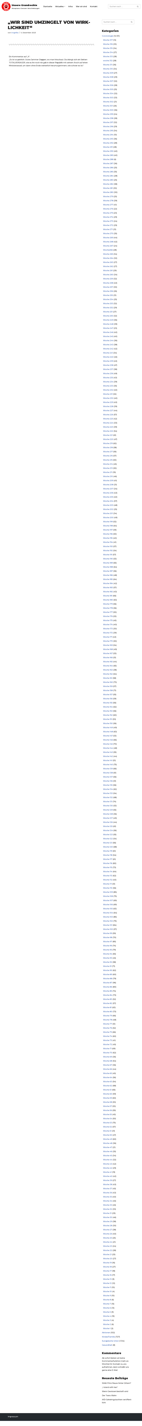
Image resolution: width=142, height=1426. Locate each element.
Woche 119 (107, 854)
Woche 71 (107, 1052)
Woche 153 (108, 714)
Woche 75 (107, 1036)
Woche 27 (107, 1234)
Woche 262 (108, 267)
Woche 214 (108, 466)
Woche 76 (107, 1032)
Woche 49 (107, 1143)
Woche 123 (108, 838)
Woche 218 (108, 449)
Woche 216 (108, 457)
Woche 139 (108, 771)
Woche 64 (107, 1081)
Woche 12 (107, 1288)
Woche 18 (107, 1271)
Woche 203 (108, 507)
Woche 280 (108, 193)
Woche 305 (108, 90)
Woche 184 (108, 585)
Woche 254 (108, 300)
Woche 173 (108, 631)
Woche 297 (108, 123)
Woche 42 (107, 1172)
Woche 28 (107, 1230)
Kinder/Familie (108, 1342)
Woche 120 (108, 850)
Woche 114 (107, 875)
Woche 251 (108, 313)
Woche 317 (108, 40)
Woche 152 (108, 718)
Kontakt (93, 6)
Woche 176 (108, 618)
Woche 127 (108, 821)
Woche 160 (108, 685)
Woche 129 (108, 813)
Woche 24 (107, 1247)
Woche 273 (108, 222)
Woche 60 (107, 1098)
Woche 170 (108, 643)
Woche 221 (108, 437)
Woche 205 (108, 499)
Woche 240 (108, 358)
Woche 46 (107, 1156)
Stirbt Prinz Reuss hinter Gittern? (116, 1388)
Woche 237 (108, 371)
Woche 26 (107, 1238)
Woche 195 (108, 540)
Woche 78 (107, 1024)
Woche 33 (107, 1209)
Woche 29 (107, 1226)
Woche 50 (107, 1139)
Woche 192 (108, 552)
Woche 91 (107, 970)
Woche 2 (107, 1329)
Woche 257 (108, 288)
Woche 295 (108, 131)
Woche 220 (108, 441)
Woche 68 (107, 1065)
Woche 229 (108, 404)
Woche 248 (108, 325)
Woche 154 (108, 709)
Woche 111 (107, 887)
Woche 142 (108, 759)
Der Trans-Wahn (109, 1401)
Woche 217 (108, 453)
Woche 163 (108, 672)
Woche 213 (108, 470)
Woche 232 (108, 391)
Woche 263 (108, 263)
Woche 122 (108, 842)
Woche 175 (108, 623)
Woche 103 (108, 920)
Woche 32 (107, 1214)
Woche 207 (108, 490)
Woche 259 (108, 280)
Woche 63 (107, 1085)
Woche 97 (107, 945)
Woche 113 (107, 879)
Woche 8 (107, 1304)
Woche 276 (108, 209)
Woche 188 (108, 569)
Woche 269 (108, 238)
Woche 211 (107, 474)
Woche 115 (107, 871)
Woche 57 (107, 1110)
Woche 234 (108, 383)
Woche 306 (108, 85)
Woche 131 (107, 805)
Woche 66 (107, 1073)
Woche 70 (107, 1057)
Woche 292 (108, 143)
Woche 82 (107, 1007)
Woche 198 (108, 528)
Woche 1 (106, 1333)
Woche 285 (108, 172)
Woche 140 (108, 767)
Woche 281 (108, 189)
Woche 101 (107, 928)
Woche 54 (107, 1123)
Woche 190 (108, 561)
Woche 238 (108, 366)
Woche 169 (108, 647)
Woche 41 (107, 1176)
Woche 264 (108, 259)
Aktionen (106, 1338)
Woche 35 (107, 1201)
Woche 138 (108, 776)
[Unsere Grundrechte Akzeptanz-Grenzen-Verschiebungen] (20, 6)
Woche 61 (107, 1094)
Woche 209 (108, 482)
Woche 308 (108, 77)
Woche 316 (108, 44)
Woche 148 (108, 734)
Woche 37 (107, 1193)
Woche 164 (108, 668)
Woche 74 (107, 1040)
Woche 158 (108, 693)
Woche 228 (108, 408)
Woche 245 (108, 337)
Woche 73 (107, 1044)
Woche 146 (108, 743)
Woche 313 (108, 57)
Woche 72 (107, 1048)
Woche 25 (107, 1243)
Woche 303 (108, 98)
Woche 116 (107, 866)
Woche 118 (107, 858)
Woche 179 (108, 606)
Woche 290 (108, 152)
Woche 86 (107, 990)
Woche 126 (108, 825)
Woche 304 (108, 94)
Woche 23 (107, 1251)
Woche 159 (108, 689)
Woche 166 (108, 660)
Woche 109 (108, 895)
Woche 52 (107, 1131)
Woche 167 (108, 656)
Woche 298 (108, 119)
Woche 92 (107, 966)
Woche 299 (108, 114)
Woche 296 (108, 127)
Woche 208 (108, 486)
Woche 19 (107, 1267)
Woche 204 (108, 503)
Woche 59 (107, 1102)
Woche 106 (108, 908)
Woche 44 (107, 1164)
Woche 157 (108, 697)
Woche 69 (107, 1061)
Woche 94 (107, 957)
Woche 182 (108, 594)
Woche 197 (108, 532)
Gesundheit (107, 1350)
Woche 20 (107, 1263)
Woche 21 (107, 1259)
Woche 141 (107, 763)
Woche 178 (108, 610)
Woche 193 (108, 548)
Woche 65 (107, 1077)
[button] (64, 6)
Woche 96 (107, 949)
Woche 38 (107, 1189)
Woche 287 (108, 164)
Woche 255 (108, 296)
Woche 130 (108, 809)
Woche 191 (107, 556)
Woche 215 (108, 461)
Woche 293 (108, 139)
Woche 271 (108, 230)
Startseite (47, 6)
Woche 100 (108, 933)
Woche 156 (108, 701)
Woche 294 (108, 135)
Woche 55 (107, 1119)
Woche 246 (108, 333)
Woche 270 (108, 234)
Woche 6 (107, 1313)
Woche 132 (108, 800)
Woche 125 (108, 829)
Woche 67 (107, 1069)
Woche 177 (108, 614)
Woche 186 (108, 577)
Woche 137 (108, 780)
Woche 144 (108, 751)
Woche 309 (108, 73)
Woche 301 (108, 106)
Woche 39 (107, 1185)
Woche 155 (107, 705)
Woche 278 (108, 201)
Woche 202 (108, 511)
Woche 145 (108, 747)
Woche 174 (108, 627)
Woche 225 (108, 420)
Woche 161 (107, 680)
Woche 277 (108, 205)
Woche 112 (107, 883)
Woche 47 (107, 1152)
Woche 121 (107, 846)
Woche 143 (108, 755)
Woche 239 (108, 362)
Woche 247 (108, 329)
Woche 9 (107, 1300)
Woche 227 (108, 412)
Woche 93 (107, 962)
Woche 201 (108, 515)
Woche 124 (108, 833)
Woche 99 (107, 937)
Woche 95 (107, 953)
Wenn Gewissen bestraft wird (115, 1397)
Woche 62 (107, 1090)
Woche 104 (108, 916)
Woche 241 (108, 354)
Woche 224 (108, 424)
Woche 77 (107, 1028)
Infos (70, 6)
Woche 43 (107, 1168)
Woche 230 (108, 399)
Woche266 (108, 251)
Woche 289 (108, 156)
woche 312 (107, 61)
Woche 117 (107, 862)
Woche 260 (108, 276)
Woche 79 (107, 1019)
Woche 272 (108, 226)
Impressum (13, 1422)
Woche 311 (107, 65)
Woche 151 (107, 722)
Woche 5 (107, 1317)
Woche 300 (108, 110)
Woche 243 (108, 346)
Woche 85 (107, 995)
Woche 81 (107, 1011)
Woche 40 (107, 1181)
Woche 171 (107, 639)
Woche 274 (108, 218)
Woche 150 (108, 726)
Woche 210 (108, 478)
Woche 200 (108, 519)
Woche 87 (107, 986)
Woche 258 (108, 284)
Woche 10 (107, 1296)
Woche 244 (108, 342)
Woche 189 (108, 565)
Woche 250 (108, 317)
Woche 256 (108, 292)
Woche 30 (107, 1222)
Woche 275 (108, 214)
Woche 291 (108, 147)
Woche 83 (107, 1003)
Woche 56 (107, 1114)
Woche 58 (107, 1106)
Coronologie (107, 36)
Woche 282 (108, 185)
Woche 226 (108, 416)
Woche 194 (108, 544)
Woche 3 (107, 1325)
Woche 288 (108, 160)
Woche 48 (107, 1147)
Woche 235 (108, 379)
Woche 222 (108, 433)
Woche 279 (108, 197)
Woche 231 (108, 395)
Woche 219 (108, 445)
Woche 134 (108, 792)
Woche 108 (108, 900)
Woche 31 (107, 1218)
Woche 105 (108, 912)
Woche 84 (107, 999)
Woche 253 (108, 304)
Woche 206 (108, 495)
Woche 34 (107, 1205)
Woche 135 (108, 788)
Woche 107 (108, 904)
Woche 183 (108, 590)
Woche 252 (108, 309)
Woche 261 (108, 271)
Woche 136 (108, 784)
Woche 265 (108, 255)
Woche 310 (108, 69)
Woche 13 (107, 1284)
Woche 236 (108, 375)
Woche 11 (107, 1292)
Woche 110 (107, 891)
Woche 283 (108, 180)
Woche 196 (108, 536)
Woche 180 (108, 602)
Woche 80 (107, 1015)
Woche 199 (108, 523)
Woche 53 (107, 1127)
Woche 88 (107, 982)
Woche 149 (108, 730)
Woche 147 (108, 738)
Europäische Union (110, 1346)
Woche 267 (108, 247)
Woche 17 (107, 1276)
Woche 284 (108, 176)
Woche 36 (107, 1197)
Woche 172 (108, 635)
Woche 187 (108, 573)
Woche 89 (107, 978)
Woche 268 (108, 242)
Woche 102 (108, 924)
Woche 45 (107, 1160)
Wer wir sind (81, 6)
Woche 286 (108, 168)
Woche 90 (107, 974)
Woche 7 (107, 1309)
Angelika (14, 33)
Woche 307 (108, 81)
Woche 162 (108, 676)
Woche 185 (108, 581)
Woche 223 (108, 428)
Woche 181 (107, 598)
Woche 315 (108, 48)
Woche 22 (107, 1255)
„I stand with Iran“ (110, 1392)
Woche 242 (108, 350)
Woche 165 (108, 664)
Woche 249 (108, 321)
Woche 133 (108, 796)
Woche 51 (107, 1135)
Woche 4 (107, 1321)
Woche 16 (107, 1280)
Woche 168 (108, 652)
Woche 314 (108, 52)
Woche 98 (107, 941)
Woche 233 (108, 387)
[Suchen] (121, 6)
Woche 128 (108, 817)
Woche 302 (108, 102)
